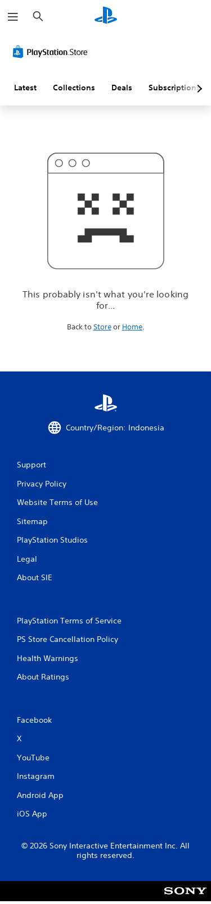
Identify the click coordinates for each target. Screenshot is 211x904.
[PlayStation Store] (52, 52)
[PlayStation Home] (106, 16)
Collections (74, 87)
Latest (25, 87)
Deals (121, 87)
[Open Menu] (13, 17)
